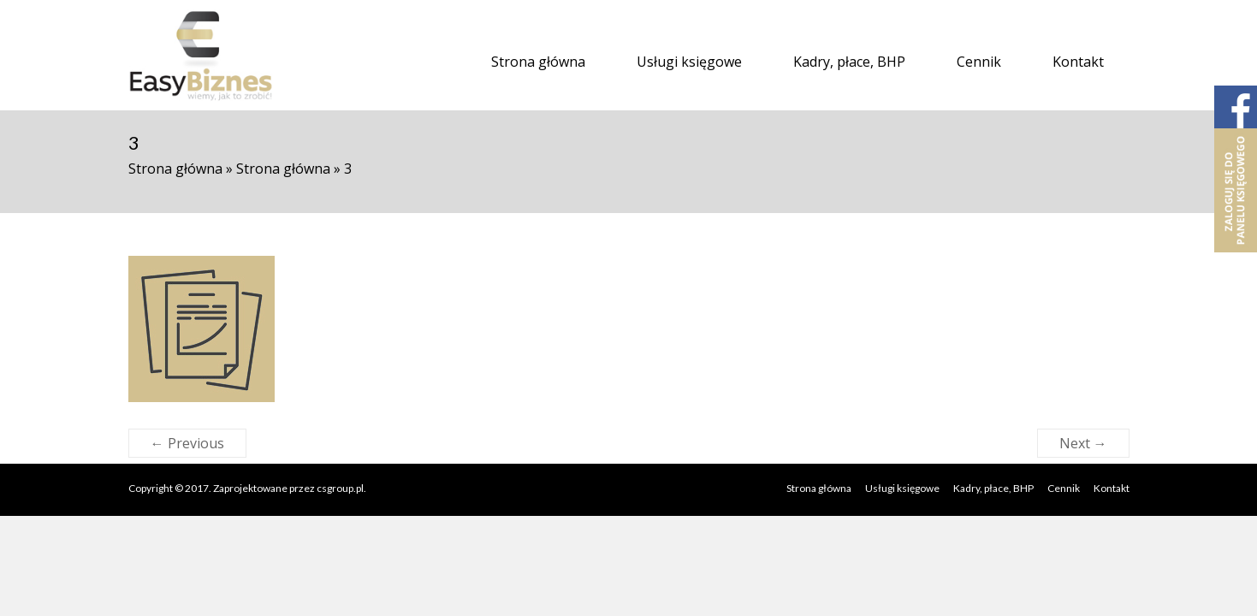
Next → (1083, 443)
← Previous (187, 443)
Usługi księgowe (689, 61)
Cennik (979, 61)
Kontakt (1078, 61)
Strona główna (538, 61)
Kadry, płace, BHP (849, 61)
